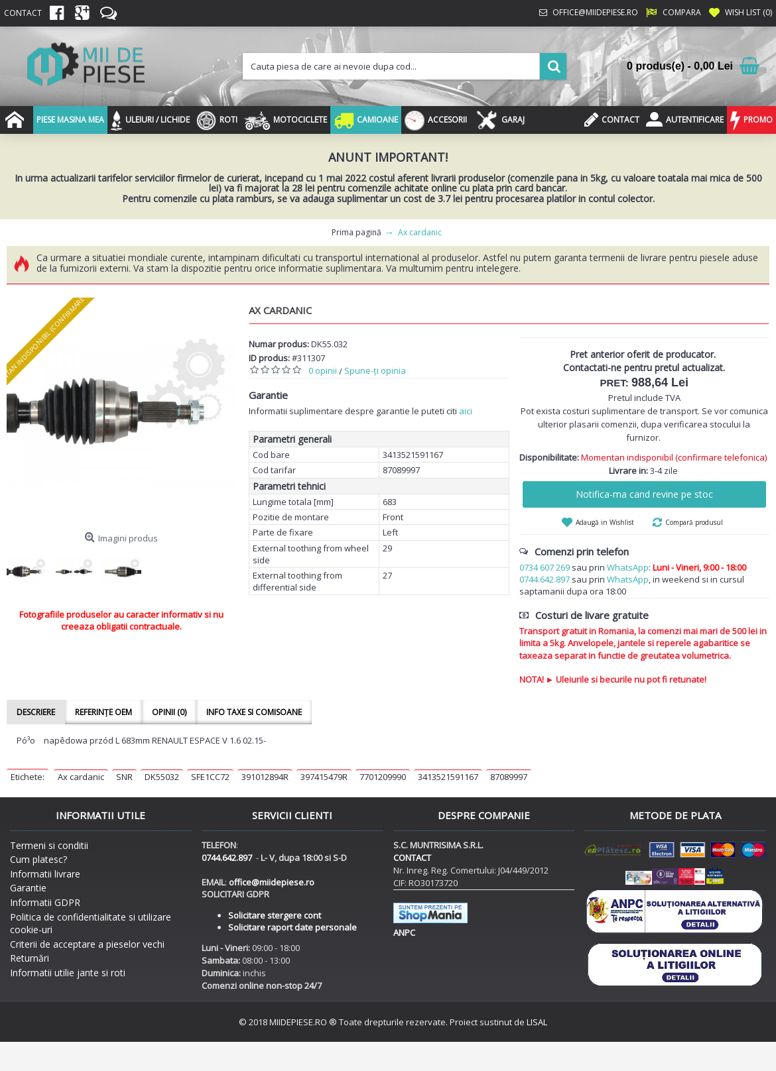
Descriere (36, 712)
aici (465, 411)
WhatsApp (628, 567)
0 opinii (322, 370)
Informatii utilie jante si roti (67, 972)
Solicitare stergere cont (274, 915)
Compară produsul (694, 522)
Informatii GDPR (45, 902)
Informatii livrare (45, 874)
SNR (124, 777)
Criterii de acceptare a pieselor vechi (87, 944)
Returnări (29, 958)
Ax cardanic (81, 777)
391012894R (265, 777)
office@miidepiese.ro (271, 882)
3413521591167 (448, 777)
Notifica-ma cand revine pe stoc (644, 494)
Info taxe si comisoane (254, 712)
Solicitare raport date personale (292, 927)
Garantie (28, 887)
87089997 (508, 777)
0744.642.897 (544, 579)
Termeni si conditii (49, 845)
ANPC (404, 932)
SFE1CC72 (210, 777)
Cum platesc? (38, 859)
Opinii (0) (169, 712)
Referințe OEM (103, 712)
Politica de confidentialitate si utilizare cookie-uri (90, 923)
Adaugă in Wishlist (605, 522)
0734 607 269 (544, 567)
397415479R (324, 777)
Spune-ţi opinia (375, 370)
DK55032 (162, 777)
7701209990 (382, 777)
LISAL (537, 1022)
